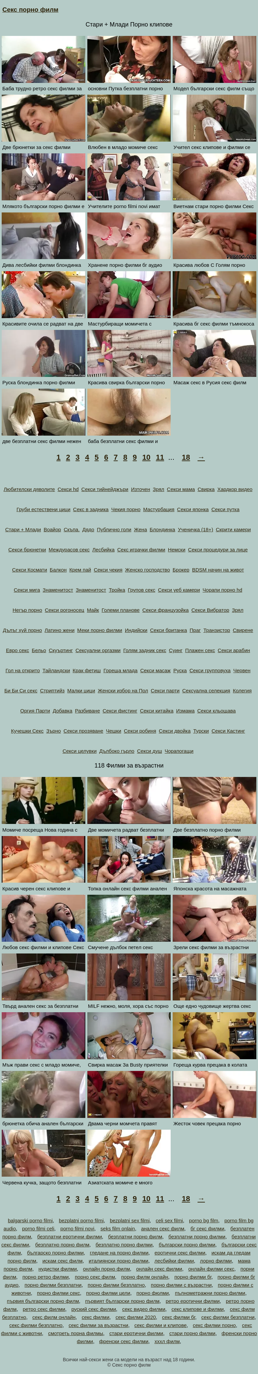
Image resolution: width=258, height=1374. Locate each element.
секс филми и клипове (160, 1325)
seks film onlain (117, 1228)
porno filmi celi (38, 1228)
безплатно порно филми (124, 1244)
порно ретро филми (46, 1277)
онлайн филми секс (211, 1269)
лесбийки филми (174, 1261)
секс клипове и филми (197, 1309)
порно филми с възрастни (181, 1285)
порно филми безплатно (116, 1285)
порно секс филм (95, 1277)
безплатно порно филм (62, 1244)
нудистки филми (57, 1269)
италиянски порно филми (118, 1261)
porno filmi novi (77, 1228)
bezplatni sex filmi (129, 1220)
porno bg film (203, 1220)
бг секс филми (207, 1228)
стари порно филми (192, 1333)
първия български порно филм (43, 1301)
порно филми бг (192, 1277)
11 (160, 457)
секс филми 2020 (136, 1317)
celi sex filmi (169, 1220)
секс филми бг (178, 1317)
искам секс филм (62, 1261)
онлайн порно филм (106, 1269)
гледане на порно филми (119, 1253)
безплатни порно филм (135, 1236)
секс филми (95, 1317)
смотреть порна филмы (75, 1333)
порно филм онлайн (144, 1277)
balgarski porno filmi (30, 1220)
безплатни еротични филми (69, 1236)
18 (186, 457)
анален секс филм (162, 1228)
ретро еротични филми (193, 1301)
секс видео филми (143, 1309)
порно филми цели (108, 1293)
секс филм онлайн (54, 1317)
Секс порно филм (30, 9)
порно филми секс (58, 1293)
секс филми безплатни (227, 1317)
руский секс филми (93, 1309)
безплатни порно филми (196, 1236)
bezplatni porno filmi (81, 1220)
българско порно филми (55, 1253)
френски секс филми (123, 1341)
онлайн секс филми (159, 1269)
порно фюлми (152, 1293)
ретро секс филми (44, 1309)
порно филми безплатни (53, 1285)
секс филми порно (214, 1325)
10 (146, 457)
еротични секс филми (180, 1253)
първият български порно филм (122, 1301)
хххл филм (167, 1341)
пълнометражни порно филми (210, 1293)
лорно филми (216, 1261)
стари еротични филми (136, 1333)
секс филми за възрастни (98, 1325)
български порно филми (187, 1244)
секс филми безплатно (35, 1325)
